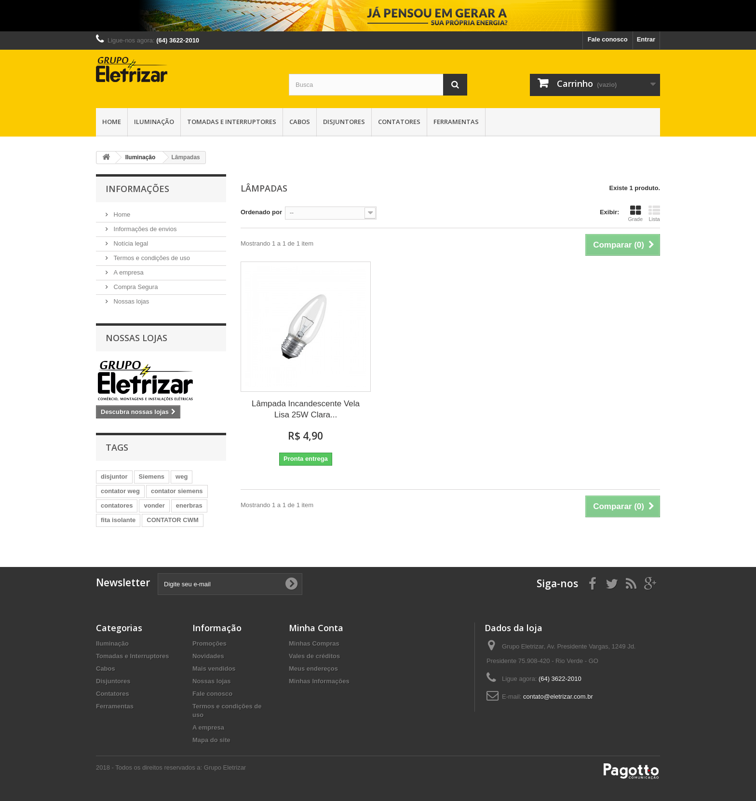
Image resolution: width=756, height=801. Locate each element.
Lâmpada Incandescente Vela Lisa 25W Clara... (306, 409)
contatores (117, 505)
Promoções (209, 643)
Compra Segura (135, 286)
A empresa (128, 272)
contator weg (120, 491)
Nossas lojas (130, 301)
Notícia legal (130, 243)
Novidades (208, 656)
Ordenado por (261, 212)
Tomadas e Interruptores (231, 121)
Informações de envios (144, 229)
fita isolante (118, 520)
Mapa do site (211, 740)
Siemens (151, 476)
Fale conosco (608, 39)
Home (111, 121)
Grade (635, 213)
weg (182, 476)
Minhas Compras (314, 643)
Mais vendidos (214, 668)
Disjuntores (344, 121)
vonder (154, 505)
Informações (137, 188)
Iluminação (154, 121)
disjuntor (114, 476)
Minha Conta (316, 628)
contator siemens (177, 491)
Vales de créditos (314, 656)
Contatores (399, 121)
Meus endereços (313, 668)
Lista (654, 213)
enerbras (189, 505)
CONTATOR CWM (173, 520)
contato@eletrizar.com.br (558, 696)
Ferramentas (456, 121)
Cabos (299, 121)
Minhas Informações (319, 681)
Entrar (646, 39)
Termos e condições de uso (151, 258)
